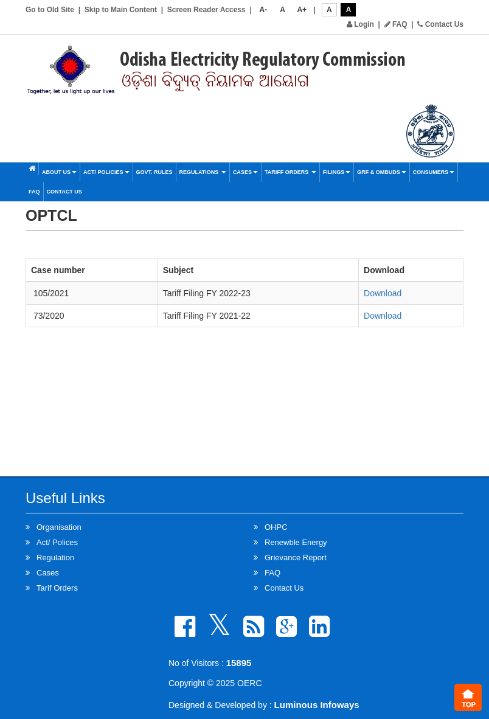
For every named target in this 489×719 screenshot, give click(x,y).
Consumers (434, 172)
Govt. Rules (154, 172)
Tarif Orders (57, 587)
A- (264, 9)
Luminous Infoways (316, 705)
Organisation (59, 527)
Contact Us (440, 24)
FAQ (396, 24)
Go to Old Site (50, 9)
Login (360, 24)
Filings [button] (337, 172)
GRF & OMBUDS (381, 172)
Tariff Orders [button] (290, 172)
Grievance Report (296, 557)
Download (382, 293)
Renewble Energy (296, 542)
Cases (245, 172)
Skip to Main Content (121, 9)
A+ (302, 9)
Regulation (55, 557)
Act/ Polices (57, 542)
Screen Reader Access (206, 9)
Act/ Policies (106, 172)
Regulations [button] (202, 172)
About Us (59, 172)
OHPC (276, 527)
